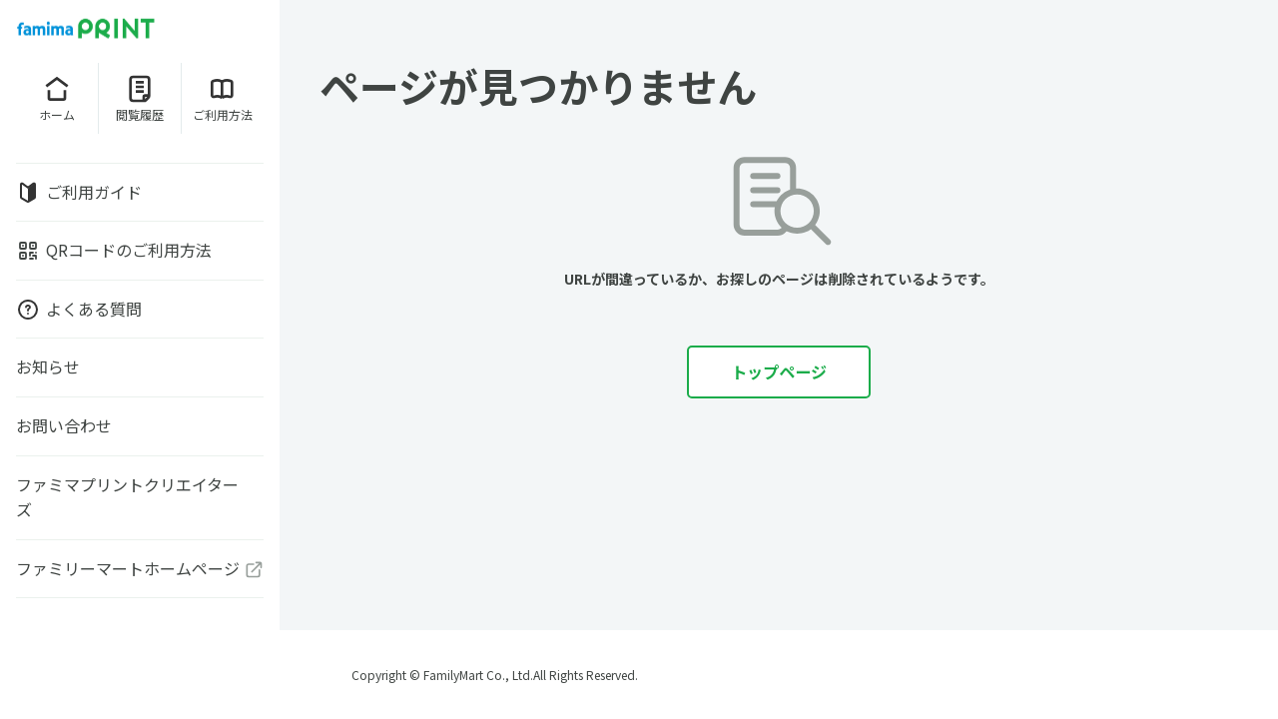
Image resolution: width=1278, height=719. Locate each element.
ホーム (57, 98)
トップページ (779, 371)
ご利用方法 (223, 98)
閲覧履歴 (140, 98)
